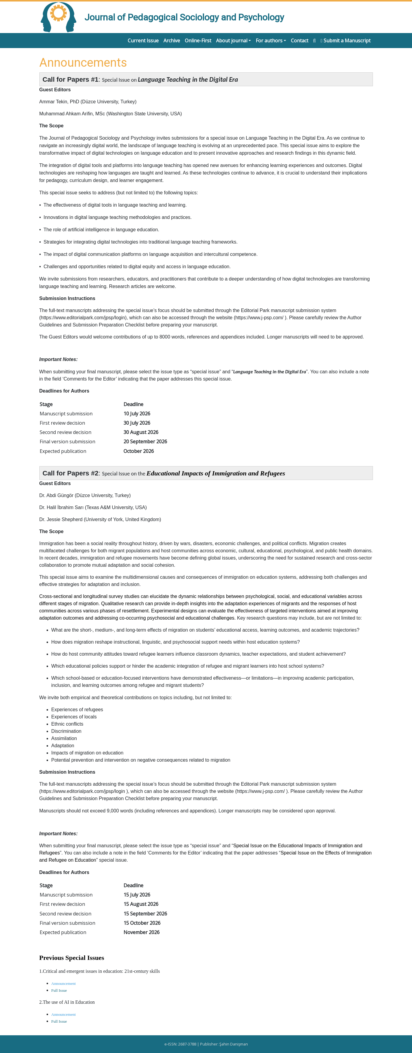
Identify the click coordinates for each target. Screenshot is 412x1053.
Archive (171, 40)
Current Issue (143, 40)
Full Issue (59, 990)
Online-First (198, 40)
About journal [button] (231, 40)
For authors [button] (269, 40)
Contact (299, 40)
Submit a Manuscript (346, 40)
